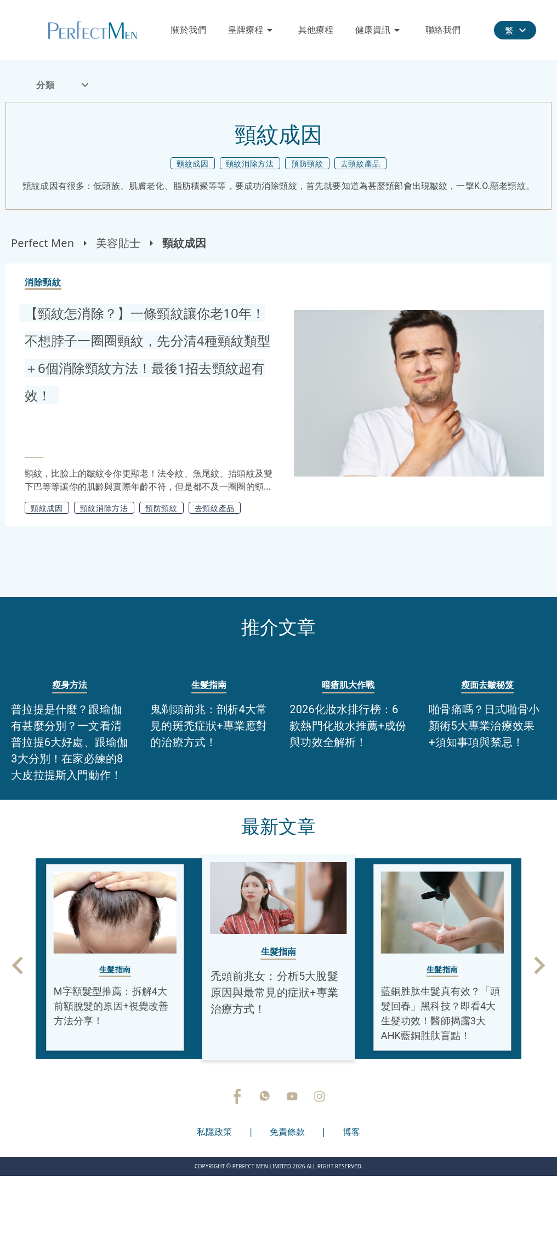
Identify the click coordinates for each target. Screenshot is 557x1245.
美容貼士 (118, 243)
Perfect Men (42, 243)
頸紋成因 (184, 243)
